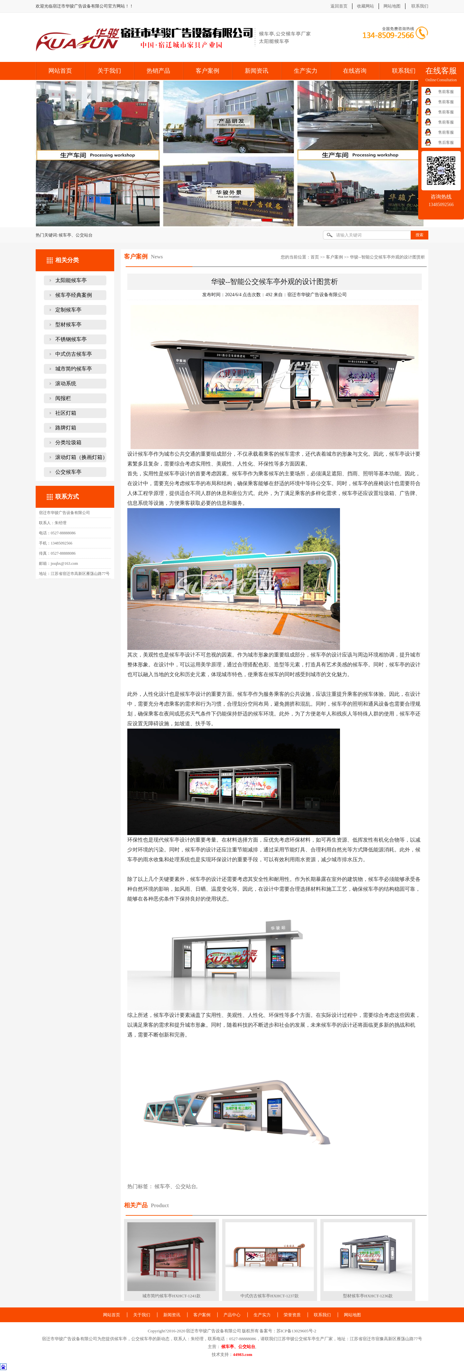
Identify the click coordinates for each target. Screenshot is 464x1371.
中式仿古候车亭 (73, 354)
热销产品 (158, 70)
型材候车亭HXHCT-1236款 (368, 1295)
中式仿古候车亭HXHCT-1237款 (270, 1295)
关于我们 (109, 70)
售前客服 (446, 91)
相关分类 (67, 260)
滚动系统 (65, 383)
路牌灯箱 (65, 427)
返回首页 (339, 6)
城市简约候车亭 (73, 368)
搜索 (419, 235)
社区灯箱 (65, 413)
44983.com (242, 1354)
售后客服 (446, 142)
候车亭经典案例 (73, 295)
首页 (315, 257)
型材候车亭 (68, 324)
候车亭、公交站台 (175, 1186)
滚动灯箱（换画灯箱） (81, 457)
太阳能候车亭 (71, 280)
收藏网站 (365, 6)
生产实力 (305, 70)
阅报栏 (63, 398)
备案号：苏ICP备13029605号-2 (287, 1330)
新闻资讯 (256, 70)
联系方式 (67, 496)
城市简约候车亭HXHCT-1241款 (171, 1295)
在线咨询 (354, 70)
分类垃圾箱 (68, 442)
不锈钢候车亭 (71, 339)
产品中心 (232, 1314)
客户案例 (207, 70)
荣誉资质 (292, 1314)
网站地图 (392, 6)
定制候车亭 (68, 310)
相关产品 (136, 1205)
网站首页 (60, 70)
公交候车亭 (68, 472)
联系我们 (419, 6)
